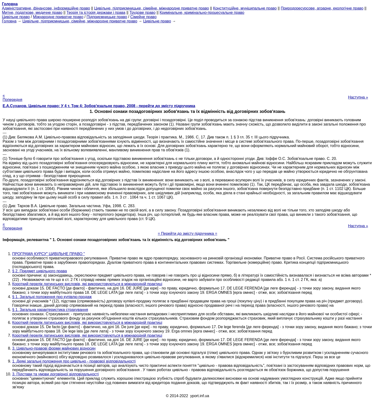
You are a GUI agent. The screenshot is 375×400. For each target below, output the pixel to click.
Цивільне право (16, 17)
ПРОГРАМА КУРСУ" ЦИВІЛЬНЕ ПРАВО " (48, 254)
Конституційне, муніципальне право (245, 8)
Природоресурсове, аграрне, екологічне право (322, 8)
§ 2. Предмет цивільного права (39, 271)
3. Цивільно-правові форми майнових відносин (53, 348)
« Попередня (12, 97)
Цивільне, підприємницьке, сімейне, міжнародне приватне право (151, 8)
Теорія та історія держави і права (95, 13)
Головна (9, 21)
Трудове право (142, 13)
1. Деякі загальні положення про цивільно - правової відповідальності (74, 361)
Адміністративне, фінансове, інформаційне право (46, 8)
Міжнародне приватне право (58, 17)
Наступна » (358, 97)
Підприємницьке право (107, 17)
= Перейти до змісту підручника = (187, 234)
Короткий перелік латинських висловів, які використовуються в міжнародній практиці (87, 284)
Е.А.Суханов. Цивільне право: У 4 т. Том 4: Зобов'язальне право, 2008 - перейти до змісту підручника (99, 106)
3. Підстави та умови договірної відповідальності (55, 374)
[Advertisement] (187, 56)
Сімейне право (143, 17)
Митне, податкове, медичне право (32, 13)
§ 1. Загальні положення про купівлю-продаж (52, 297)
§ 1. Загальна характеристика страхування (50, 310)
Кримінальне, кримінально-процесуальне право (202, 13)
